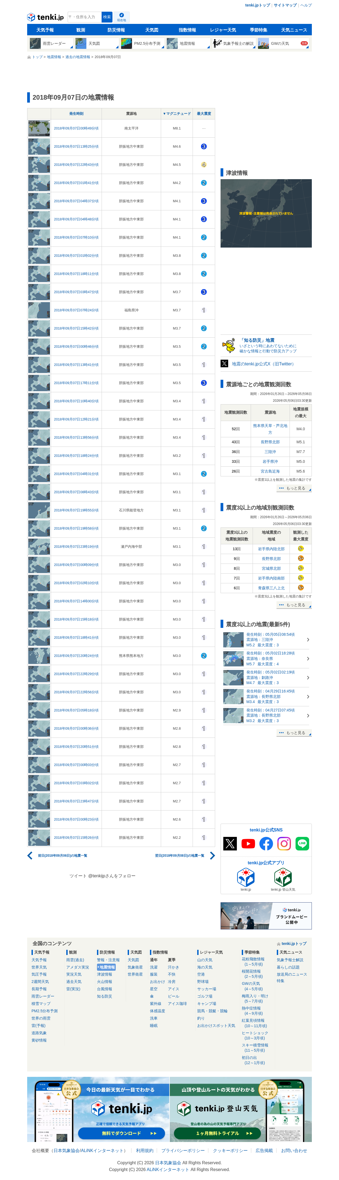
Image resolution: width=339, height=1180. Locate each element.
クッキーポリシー (230, 1150)
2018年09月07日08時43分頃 (76, 492)
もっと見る (295, 488)
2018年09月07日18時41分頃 (76, 637)
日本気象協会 (67, 1150)
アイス (173, 989)
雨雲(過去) (75, 960)
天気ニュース (294, 30)
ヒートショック (257, 1036)
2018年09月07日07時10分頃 (76, 237)
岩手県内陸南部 (271, 578)
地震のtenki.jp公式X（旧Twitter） (264, 364)
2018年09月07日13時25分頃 (76, 146)
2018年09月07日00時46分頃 (76, 346)
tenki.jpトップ (257, 5)
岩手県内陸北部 (271, 549)
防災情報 (116, 30)
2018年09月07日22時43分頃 (76, 165)
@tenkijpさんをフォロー (112, 876)
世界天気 (39, 967)
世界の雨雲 (41, 1018)
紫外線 (155, 1003)
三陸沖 (270, 452)
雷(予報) (38, 1025)
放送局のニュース (292, 974)
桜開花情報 (257, 974)
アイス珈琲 (177, 1003)
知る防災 (104, 996)
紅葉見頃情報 (257, 1023)
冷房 (171, 981)
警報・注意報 (108, 960)
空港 (201, 974)
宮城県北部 (271, 568)
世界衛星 (135, 974)
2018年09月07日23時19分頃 (76, 547)
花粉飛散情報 (257, 962)
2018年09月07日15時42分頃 (76, 328)
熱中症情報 (257, 1011)
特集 (280, 981)
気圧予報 (39, 974)
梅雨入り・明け (257, 999)
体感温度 (157, 1011)
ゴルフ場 (204, 996)
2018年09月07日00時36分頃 (76, 728)
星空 (154, 989)
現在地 (121, 20)
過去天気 (73, 981)
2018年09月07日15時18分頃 (76, 619)
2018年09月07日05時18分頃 (76, 710)
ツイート (78, 876)
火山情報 (104, 981)
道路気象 (39, 1033)
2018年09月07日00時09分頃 (76, 565)
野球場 (203, 981)
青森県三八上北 (271, 588)
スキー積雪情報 (257, 1048)
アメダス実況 (77, 967)
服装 (154, 974)
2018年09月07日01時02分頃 (76, 256)
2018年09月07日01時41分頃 (76, 183)
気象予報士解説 (290, 960)
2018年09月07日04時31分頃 (76, 474)
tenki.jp (46, 18)
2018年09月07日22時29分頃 (76, 674)
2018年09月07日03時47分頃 (76, 292)
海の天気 (204, 967)
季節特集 (258, 30)
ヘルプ (306, 5)
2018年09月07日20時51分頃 (76, 747)
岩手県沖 (270, 461)
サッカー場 (206, 989)
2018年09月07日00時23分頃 (76, 819)
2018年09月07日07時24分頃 (76, 310)
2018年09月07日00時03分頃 (76, 765)
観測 (80, 30)
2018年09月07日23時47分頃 (76, 801)
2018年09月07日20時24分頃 (76, 656)
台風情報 (104, 989)
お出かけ (157, 981)
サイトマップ (285, 5)
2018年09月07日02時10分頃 (76, 583)
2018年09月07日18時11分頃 (76, 274)
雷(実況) (73, 989)
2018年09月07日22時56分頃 (76, 692)
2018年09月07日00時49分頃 (76, 128)
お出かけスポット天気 (216, 1025)
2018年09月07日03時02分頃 (76, 783)
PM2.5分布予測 (45, 1011)
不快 (171, 974)
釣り (201, 1018)
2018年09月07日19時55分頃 (76, 510)
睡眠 (154, 1025)
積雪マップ (41, 1003)
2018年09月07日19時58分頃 (76, 528)
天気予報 (45, 30)
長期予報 (39, 989)
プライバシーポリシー (183, 1150)
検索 (107, 17)
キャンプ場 (206, 1003)
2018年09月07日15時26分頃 (76, 838)
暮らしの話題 (288, 967)
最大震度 (204, 114)
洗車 (154, 1018)
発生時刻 (76, 114)
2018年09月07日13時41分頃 (76, 365)
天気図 (151, 30)
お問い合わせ (294, 1150)
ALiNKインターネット (102, 1150)
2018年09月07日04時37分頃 (76, 201)
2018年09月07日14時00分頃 (76, 601)
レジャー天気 (223, 30)
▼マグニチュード (177, 114)
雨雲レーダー (43, 996)
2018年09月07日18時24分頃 (76, 456)
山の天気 (204, 960)
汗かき (173, 967)
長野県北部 (270, 442)
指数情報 (187, 30)
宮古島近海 (270, 471)
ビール (173, 996)
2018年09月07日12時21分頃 (76, 419)
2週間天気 (40, 981)
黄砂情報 (39, 1040)
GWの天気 (257, 986)
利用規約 (144, 1150)
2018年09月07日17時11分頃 (76, 383)
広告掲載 (264, 1150)
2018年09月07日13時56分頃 (76, 437)
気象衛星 (135, 967)
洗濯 (154, 967)
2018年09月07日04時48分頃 (76, 219)
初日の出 (257, 1060)
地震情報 (107, 967)
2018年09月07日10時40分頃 (76, 401)
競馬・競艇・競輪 (212, 1011)
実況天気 (73, 974)
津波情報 (104, 974)
